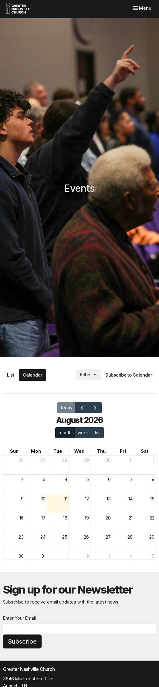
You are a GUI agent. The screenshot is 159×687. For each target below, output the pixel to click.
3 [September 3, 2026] (109, 556)
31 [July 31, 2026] (130, 460)
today (67, 407)
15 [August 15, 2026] (152, 499)
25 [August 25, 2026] (64, 537)
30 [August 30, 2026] (21, 556)
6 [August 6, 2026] (109, 479)
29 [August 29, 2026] (151, 537)
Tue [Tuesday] (57, 451)
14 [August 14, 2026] (130, 499)
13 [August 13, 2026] (109, 499)
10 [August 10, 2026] (43, 499)
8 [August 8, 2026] (153, 479)
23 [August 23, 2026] (21, 537)
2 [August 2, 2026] (22, 479)
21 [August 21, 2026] (131, 518)
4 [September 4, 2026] (131, 556)
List (10, 375)
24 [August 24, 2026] (43, 537)
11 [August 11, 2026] (65, 499)
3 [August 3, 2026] (44, 479)
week (83, 432)
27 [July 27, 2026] (43, 460)
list (98, 432)
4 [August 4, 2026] (66, 479)
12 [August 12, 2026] (87, 499)
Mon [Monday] (36, 451)
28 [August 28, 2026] (130, 537)
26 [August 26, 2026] (86, 537)
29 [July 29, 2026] (86, 460)
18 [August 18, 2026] (65, 518)
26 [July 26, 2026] (21, 460)
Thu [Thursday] (101, 451)
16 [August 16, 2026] (21, 518)
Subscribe (22, 641)
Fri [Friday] (123, 451)
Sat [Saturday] (145, 451)
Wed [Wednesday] (79, 451)
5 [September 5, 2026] (153, 556)
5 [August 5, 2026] (87, 479)
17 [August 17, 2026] (43, 518)
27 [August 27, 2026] (108, 537)
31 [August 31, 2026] (43, 556)
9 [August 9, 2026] (22, 499)
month (65, 432)
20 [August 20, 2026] (108, 518)
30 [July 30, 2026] (108, 460)
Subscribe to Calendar (128, 375)
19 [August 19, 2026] (87, 518)
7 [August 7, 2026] (131, 479)
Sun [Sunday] (14, 451)
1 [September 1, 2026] (66, 556)
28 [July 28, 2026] (64, 460)
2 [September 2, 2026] (87, 556)
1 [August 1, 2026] (153, 460)
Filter (88, 375)
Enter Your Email (19, 618)
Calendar (32, 375)
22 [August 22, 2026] (152, 518)
